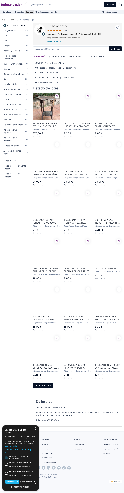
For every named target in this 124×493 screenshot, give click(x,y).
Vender (54, 12)
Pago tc (45, 444)
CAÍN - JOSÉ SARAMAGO (106, 268)
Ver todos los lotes (43, 385)
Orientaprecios (42, 12)
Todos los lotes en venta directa (14, 167)
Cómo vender (79, 444)
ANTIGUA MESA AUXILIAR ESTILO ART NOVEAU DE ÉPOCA (45, 125)
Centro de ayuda (109, 439)
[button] (20, 451)
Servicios (46, 439)
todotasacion (47, 458)
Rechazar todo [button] (28, 482)
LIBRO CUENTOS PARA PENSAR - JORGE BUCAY (44, 221)
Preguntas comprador (110, 449)
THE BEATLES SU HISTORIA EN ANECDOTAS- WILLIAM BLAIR (107, 366)
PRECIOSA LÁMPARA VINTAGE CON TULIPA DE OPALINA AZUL (76, 173)
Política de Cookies (49, 477)
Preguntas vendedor (110, 444)
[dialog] (20, 458)
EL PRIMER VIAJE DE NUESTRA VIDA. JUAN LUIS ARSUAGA (76, 318)
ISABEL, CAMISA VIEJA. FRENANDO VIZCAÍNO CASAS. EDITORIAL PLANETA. (74, 221)
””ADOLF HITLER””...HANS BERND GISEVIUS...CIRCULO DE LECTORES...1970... (108, 318)
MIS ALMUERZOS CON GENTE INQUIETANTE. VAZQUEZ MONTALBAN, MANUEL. (106, 125)
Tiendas (29, 12)
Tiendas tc (78, 449)
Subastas (19, 12)
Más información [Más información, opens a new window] (11, 446)
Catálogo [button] (7, 12)
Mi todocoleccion (110, 12)
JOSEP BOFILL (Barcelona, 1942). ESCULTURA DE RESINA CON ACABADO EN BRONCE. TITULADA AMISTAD (107, 173)
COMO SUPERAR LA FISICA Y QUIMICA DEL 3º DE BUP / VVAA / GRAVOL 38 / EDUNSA (46, 270)
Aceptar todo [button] (12, 482)
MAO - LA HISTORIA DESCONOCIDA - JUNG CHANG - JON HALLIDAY (44, 318)
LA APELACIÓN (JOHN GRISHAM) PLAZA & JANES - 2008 (77, 270)
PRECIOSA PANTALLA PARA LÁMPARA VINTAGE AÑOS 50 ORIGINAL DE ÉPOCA (46, 173)
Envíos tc (45, 449)
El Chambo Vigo (57, 26)
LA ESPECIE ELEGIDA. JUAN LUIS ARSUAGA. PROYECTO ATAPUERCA (77, 125)
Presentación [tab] (40, 56)
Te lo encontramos (49, 462)
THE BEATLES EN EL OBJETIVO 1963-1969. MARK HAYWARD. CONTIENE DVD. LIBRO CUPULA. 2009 (46, 366)
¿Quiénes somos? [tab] (57, 56)
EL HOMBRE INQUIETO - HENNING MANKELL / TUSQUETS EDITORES (75, 366)
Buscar (116, 49)
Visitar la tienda (54, 41)
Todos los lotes (10, 161)
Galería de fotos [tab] (75, 56)
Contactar (106, 453)
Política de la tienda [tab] (94, 56)
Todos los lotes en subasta (11, 175)
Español (115, 481)
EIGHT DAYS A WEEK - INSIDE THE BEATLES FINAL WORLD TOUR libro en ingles (108, 221)
